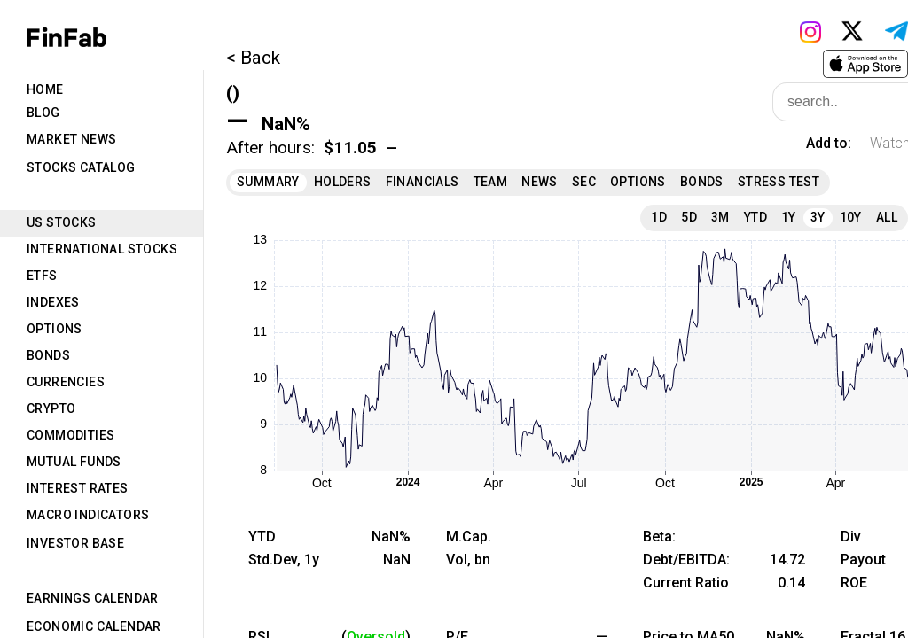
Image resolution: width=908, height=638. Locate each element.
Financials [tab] (422, 182)
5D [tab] (689, 217)
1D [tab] (659, 217)
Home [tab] (45, 89)
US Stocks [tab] (62, 222)
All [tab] (886, 217)
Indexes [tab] (53, 302)
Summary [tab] (268, 182)
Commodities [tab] (70, 435)
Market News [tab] (71, 139)
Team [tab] (491, 182)
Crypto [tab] (51, 408)
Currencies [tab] (66, 382)
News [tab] (539, 182)
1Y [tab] (788, 217)
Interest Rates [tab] (78, 488)
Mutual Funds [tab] (74, 462)
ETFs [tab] (42, 275)
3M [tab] (720, 217)
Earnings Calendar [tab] (93, 598)
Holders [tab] (343, 182)
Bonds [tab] (48, 355)
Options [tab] (54, 329)
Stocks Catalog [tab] (81, 167)
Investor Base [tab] (75, 543)
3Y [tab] (818, 217)
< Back (253, 57)
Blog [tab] (43, 112)
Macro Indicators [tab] (88, 515)
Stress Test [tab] (778, 182)
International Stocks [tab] (102, 249)
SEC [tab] (584, 182)
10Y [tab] (851, 217)
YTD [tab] (755, 217)
